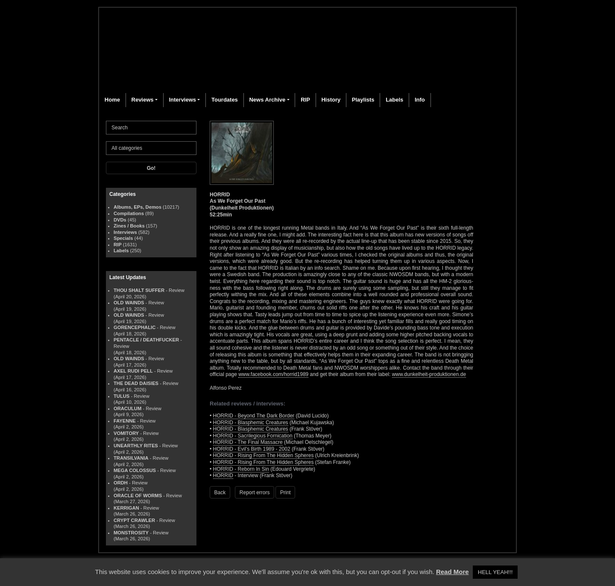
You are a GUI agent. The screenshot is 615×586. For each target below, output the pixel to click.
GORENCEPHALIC (134, 327)
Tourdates (224, 99)
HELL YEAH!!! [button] (495, 572)
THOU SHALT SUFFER (139, 290)
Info (420, 99)
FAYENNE (125, 420)
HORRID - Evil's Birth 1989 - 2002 (251, 449)
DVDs (120, 219)
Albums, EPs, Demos (137, 207)
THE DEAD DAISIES (136, 383)
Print (285, 493)
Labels (394, 99)
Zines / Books (129, 225)
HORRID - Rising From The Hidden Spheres (263, 455)
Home (112, 99)
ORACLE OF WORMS (138, 495)
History (330, 99)
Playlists (363, 99)
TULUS (121, 396)
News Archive (267, 99)
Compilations (129, 213)
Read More (452, 571)
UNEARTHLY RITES (136, 445)
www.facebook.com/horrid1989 (273, 374)
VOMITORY (126, 433)
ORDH (121, 482)
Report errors (255, 493)
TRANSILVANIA (131, 458)
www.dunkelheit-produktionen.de (429, 374)
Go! (151, 168)
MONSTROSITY (131, 532)
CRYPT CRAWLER (134, 520)
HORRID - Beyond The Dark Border (254, 416)
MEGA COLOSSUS (135, 470)
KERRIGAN (126, 507)
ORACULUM (127, 408)
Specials (123, 238)
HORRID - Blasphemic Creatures (250, 423)
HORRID (223, 475)
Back (220, 493)
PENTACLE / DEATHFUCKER (146, 339)
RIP (305, 99)
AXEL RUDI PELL (133, 370)
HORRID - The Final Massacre (248, 442)
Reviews (143, 99)
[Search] (151, 127)
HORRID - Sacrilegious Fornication (253, 436)
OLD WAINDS (129, 302)
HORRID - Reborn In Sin (241, 469)
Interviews (182, 99)
